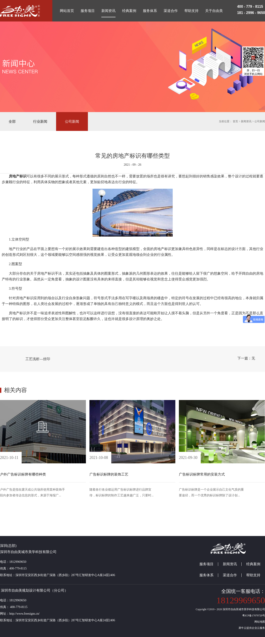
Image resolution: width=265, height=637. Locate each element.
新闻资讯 (246, 121)
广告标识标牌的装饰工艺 (108, 474)
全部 (12, 121)
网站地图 (259, 621)
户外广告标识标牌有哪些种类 (23, 474)
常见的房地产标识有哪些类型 (132, 156)
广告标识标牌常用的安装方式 (202, 474)
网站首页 (67, 11)
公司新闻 (259, 121)
